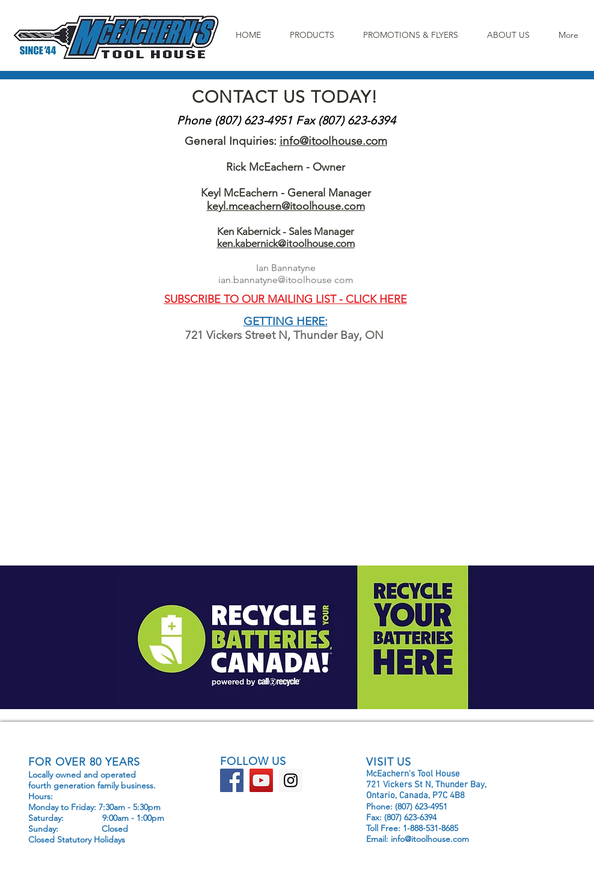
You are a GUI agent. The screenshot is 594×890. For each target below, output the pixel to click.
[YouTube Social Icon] (261, 780)
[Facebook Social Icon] (231, 780)
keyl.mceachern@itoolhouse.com (286, 206)
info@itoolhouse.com (333, 141)
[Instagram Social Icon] (290, 780)
